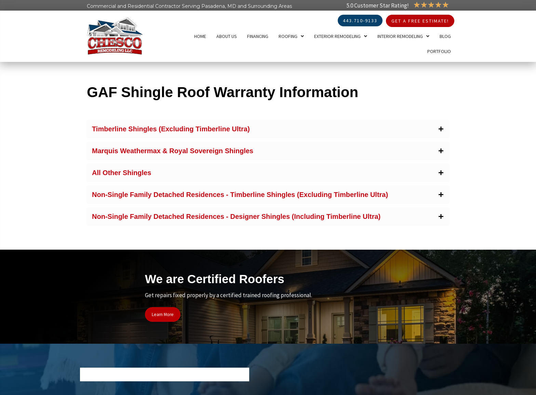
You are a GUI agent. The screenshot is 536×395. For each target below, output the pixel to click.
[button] (268, 129)
